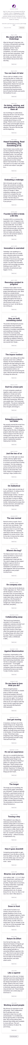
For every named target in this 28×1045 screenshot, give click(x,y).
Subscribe (22, 27)
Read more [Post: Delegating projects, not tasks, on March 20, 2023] (14, 431)
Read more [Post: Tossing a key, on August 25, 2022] (14, 827)
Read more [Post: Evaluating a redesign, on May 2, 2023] (14, 191)
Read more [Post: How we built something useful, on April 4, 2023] (14, 331)
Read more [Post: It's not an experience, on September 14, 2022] (14, 762)
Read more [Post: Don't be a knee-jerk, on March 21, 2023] (14, 397)
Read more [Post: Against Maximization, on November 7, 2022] (14, 662)
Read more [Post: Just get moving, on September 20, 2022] (14, 730)
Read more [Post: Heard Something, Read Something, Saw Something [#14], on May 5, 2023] (14, 155)
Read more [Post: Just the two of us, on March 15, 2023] (14, 464)
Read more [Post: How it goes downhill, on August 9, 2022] (14, 856)
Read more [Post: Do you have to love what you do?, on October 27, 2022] (14, 696)
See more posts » (14, 1036)
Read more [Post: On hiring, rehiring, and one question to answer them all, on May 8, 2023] (14, 118)
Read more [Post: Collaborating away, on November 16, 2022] (14, 628)
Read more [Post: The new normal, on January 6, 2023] (14, 529)
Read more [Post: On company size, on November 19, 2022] (14, 595)
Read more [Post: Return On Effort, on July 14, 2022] (14, 950)
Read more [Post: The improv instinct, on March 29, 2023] (14, 365)
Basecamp (17, 13)
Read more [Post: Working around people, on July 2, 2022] (14, 1016)
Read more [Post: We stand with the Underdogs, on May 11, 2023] (14, 49)
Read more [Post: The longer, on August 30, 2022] (14, 795)
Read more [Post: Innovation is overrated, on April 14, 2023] (14, 260)
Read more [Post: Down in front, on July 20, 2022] (14, 917)
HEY (23, 13)
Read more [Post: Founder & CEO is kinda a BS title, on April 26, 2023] (14, 225)
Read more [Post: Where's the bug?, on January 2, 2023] (14, 562)
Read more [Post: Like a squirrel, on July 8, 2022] (14, 983)
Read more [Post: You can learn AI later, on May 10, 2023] (14, 84)
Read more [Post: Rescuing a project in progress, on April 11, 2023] (14, 295)
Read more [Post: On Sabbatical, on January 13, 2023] (14, 496)
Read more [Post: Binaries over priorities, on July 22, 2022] (14, 884)
